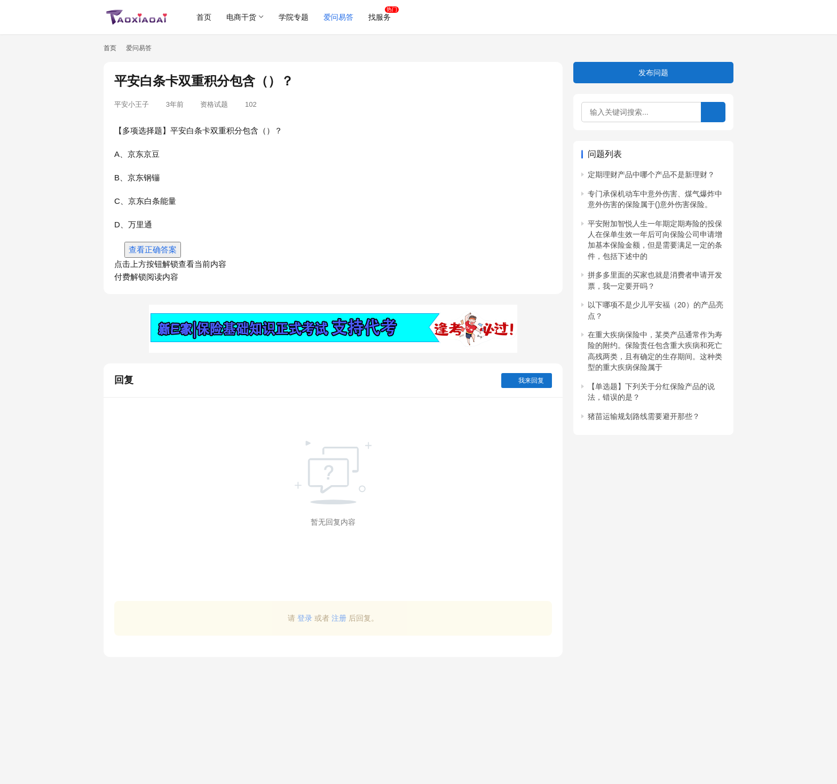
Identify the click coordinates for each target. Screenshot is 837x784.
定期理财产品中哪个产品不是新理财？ (651, 174)
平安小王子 (131, 104)
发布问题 (653, 72)
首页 (203, 17)
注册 (338, 618)
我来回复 (526, 380)
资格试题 (214, 104)
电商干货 (241, 17)
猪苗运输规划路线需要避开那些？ (644, 416)
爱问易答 (338, 17)
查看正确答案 (153, 249)
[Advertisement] (333, 715)
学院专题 (294, 17)
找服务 (379, 17)
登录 (304, 618)
